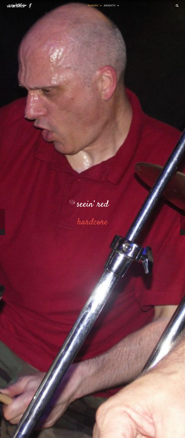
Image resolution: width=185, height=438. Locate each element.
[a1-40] (19, 6)
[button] (100, 5)
